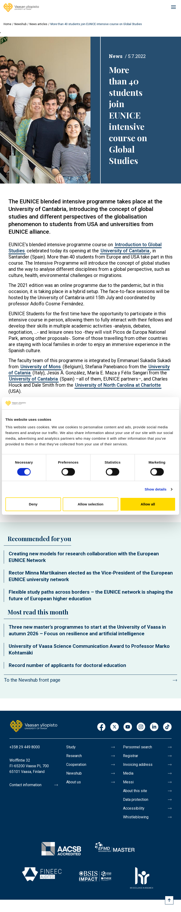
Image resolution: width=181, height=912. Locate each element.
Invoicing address (137, 764)
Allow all (148, 504)
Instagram (141, 727)
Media (128, 773)
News (116, 56)
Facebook (101, 727)
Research (74, 756)
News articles (38, 24)
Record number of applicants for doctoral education (67, 665)
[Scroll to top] (169, 900)
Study (71, 747)
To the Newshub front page (32, 680)
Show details (156, 489)
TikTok (167, 727)
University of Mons (41, 366)
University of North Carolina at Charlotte (118, 385)
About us (73, 782)
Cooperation (76, 764)
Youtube (127, 727)
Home (7, 24)
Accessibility (133, 808)
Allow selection (90, 504)
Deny (33, 504)
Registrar (130, 756)
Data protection (135, 799)
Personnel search (137, 747)
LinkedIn (154, 727)
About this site (135, 791)
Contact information (25, 785)
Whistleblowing (135, 817)
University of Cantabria (125, 251)
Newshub (20, 24)
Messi (128, 782)
